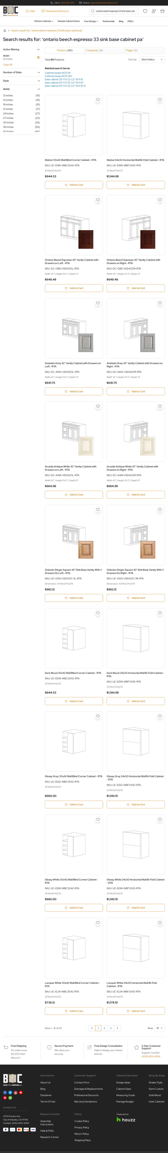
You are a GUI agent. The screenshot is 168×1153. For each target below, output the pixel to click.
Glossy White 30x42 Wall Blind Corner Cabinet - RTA (71, 882)
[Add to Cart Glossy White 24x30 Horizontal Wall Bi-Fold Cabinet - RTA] (136, 909)
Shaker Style (155, 1084)
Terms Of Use (47, 1103)
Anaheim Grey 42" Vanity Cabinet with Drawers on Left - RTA (73, 365)
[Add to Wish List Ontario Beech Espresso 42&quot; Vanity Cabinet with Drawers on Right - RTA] (160, 200)
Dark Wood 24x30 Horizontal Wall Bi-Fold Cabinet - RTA (135, 675)
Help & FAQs (47, 1132)
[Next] (117, 1030)
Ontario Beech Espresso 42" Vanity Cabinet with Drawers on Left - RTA (71, 262)
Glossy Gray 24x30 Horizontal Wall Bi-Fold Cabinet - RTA (135, 779)
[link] (91, 1030)
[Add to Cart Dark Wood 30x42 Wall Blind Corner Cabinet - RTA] (74, 702)
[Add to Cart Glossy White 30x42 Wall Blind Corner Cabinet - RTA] (74, 909)
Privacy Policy (82, 1129)
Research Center (49, 1138)
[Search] (93, 11)
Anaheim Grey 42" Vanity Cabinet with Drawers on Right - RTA (135, 365)
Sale (30, 11)
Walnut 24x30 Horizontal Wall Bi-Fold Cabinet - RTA (135, 160)
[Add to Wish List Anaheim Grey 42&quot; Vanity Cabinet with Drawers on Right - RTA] (160, 303)
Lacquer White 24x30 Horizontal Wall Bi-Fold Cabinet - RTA (132, 986)
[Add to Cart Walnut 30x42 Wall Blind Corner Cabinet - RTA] (74, 185)
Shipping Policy (83, 1141)
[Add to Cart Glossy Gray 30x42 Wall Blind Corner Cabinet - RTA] (74, 805)
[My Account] (153, 11)
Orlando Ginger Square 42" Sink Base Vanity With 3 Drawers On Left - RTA (73, 572)
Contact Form (81, 1084)
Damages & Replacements (88, 1090)
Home (5, 30)
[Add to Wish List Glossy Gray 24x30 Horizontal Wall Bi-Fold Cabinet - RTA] (160, 717)
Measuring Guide (125, 1096)
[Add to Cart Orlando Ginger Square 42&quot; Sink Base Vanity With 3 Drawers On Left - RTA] (74, 599)
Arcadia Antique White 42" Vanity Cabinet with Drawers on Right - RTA (132, 468)
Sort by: (146, 59)
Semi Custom (156, 1090)
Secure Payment (63, 1047)
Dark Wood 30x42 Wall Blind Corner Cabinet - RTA (73, 674)
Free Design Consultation (108, 1047)
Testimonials (108, 21)
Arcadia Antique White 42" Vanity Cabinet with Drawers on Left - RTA (70, 468)
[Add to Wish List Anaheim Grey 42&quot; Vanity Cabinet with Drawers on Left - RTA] (98, 303)
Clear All (7, 64)
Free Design (90, 21)
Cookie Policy (82, 1122)
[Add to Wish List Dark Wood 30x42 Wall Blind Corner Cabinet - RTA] (98, 614)
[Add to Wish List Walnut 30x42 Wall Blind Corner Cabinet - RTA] (98, 100)
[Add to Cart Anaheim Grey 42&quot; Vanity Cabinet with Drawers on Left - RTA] (74, 392)
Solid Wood (155, 1096)
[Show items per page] (159, 1029)
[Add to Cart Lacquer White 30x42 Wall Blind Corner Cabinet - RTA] (74, 1012)
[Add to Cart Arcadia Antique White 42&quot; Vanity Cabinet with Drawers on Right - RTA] (136, 495)
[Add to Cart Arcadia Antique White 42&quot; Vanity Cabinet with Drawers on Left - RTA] (74, 495)
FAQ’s (131, 21)
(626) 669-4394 (67, 3)
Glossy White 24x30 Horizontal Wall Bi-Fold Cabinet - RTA (135, 882)
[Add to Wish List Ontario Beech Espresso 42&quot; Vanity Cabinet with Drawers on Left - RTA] (98, 200)
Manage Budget (125, 1103)
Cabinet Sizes (123, 1090)
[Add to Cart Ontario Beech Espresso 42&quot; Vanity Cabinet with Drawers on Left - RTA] (74, 288)
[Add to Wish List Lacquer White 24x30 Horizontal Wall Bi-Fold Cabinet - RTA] (160, 924)
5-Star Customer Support (151, 1049)
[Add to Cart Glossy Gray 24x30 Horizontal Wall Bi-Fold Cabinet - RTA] (136, 805)
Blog (121, 21)
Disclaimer (46, 1096)
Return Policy (82, 1135)
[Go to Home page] (10, 11)
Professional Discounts (86, 1096)
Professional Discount (55, 11)
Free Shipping (18, 1047)
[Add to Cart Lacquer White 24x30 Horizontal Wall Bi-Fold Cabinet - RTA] (136, 1012)
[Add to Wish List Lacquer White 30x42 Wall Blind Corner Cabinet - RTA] (98, 924)
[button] (21, 49)
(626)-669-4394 (20, 1124)
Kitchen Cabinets (42, 21)
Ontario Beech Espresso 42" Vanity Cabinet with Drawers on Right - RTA (133, 262)
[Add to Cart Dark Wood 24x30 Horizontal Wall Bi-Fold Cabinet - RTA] (136, 702)
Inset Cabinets (156, 1103)
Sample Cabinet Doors (69, 21)
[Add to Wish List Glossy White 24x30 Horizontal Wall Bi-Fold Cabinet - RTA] (160, 820)
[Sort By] (152, 59)
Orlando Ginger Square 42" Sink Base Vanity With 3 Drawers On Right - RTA (135, 572)
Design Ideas (123, 1084)
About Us (45, 1084)
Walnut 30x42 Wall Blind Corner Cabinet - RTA (70, 160)
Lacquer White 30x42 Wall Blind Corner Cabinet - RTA (72, 986)
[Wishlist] (145, 11)
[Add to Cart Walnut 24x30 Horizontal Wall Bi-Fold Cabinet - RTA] (136, 185)
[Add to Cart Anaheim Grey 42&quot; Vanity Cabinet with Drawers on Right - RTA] (136, 392)
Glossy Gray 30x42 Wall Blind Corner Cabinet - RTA (73, 777)
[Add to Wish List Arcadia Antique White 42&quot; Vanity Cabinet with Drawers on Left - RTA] (98, 407)
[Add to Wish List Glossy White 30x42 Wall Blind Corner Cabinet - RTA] (98, 820)
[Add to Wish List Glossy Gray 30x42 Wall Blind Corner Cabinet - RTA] (98, 717)
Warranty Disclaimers (85, 1103)
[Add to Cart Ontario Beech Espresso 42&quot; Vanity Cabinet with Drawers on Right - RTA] (136, 288)
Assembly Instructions (46, 1124)
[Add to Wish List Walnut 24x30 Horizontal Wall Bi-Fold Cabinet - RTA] (160, 100)
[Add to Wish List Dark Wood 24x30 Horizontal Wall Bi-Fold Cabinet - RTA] (160, 614)
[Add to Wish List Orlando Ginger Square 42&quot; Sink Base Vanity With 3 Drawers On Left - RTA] (98, 510)
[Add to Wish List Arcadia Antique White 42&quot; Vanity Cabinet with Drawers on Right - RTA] (160, 407)
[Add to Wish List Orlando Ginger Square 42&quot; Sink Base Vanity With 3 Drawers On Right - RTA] (160, 510)
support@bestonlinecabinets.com (104, 3)
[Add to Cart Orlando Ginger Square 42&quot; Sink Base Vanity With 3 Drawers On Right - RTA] (136, 599)
